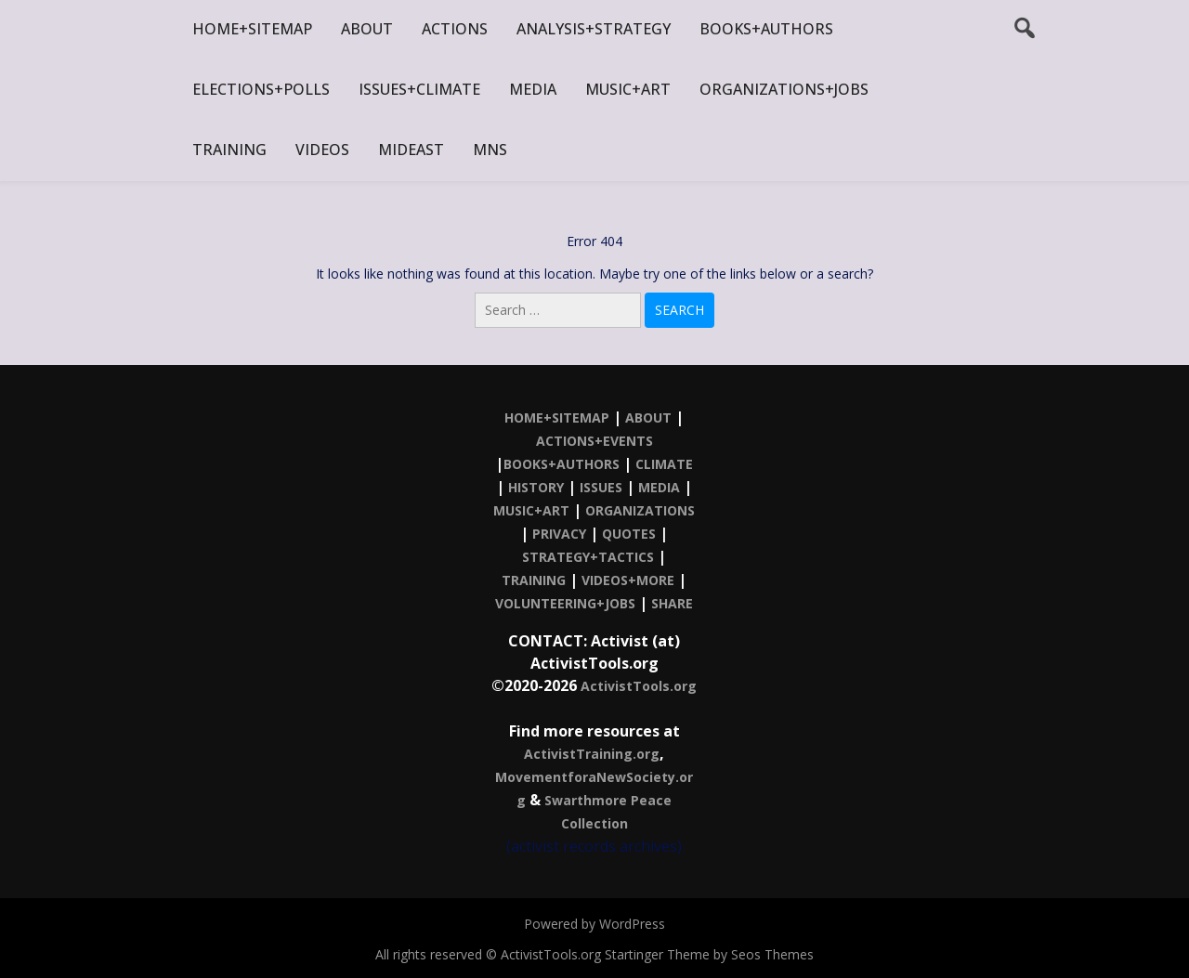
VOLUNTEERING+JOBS (565, 603)
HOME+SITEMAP (252, 29)
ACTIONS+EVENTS (594, 441)
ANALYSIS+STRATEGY (593, 29)
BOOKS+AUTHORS (766, 29)
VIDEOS (322, 149)
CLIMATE (664, 464)
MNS (490, 149)
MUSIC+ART (628, 89)
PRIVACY (559, 533)
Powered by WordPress (594, 923)
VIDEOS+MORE (627, 580)
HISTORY (536, 487)
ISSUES (601, 487)
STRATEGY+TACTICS (588, 557)
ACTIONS (455, 29)
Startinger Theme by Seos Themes (709, 954)
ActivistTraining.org (592, 754)
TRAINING (229, 149)
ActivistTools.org (639, 686)
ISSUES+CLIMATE (419, 89)
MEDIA (532, 89)
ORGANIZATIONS (640, 510)
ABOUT (367, 29)
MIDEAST (411, 149)
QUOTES (629, 533)
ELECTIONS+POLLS (261, 89)
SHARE (672, 603)
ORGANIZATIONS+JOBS (784, 89)
